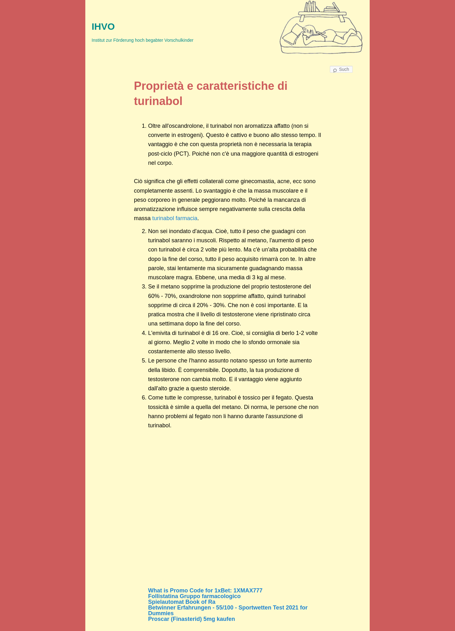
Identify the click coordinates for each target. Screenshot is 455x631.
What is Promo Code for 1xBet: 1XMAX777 (205, 590)
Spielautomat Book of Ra (181, 602)
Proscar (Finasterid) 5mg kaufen (191, 619)
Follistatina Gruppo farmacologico (194, 596)
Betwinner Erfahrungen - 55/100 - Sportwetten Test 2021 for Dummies (228, 610)
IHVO (103, 26)
